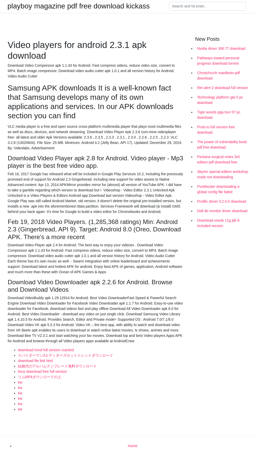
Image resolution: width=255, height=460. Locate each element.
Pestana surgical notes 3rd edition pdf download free (218, 159)
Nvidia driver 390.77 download (221, 48)
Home (132, 446)
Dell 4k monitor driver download (222, 211)
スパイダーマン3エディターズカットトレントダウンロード (65, 355)
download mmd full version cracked (46, 350)
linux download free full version (42, 371)
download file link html (35, 361)
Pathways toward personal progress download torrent (218, 60)
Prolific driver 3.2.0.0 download (221, 201)
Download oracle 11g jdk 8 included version (218, 223)
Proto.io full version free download (216, 129)
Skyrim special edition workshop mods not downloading (222, 174)
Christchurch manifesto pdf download (218, 75)
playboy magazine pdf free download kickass (78, 6)
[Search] (207, 6)
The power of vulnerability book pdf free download (222, 144)
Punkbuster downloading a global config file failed (218, 189)
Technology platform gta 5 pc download (220, 100)
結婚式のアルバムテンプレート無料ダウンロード (57, 366)
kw (20, 382)
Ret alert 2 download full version (222, 88)
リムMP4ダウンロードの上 (39, 377)
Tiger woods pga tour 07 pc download (218, 115)
